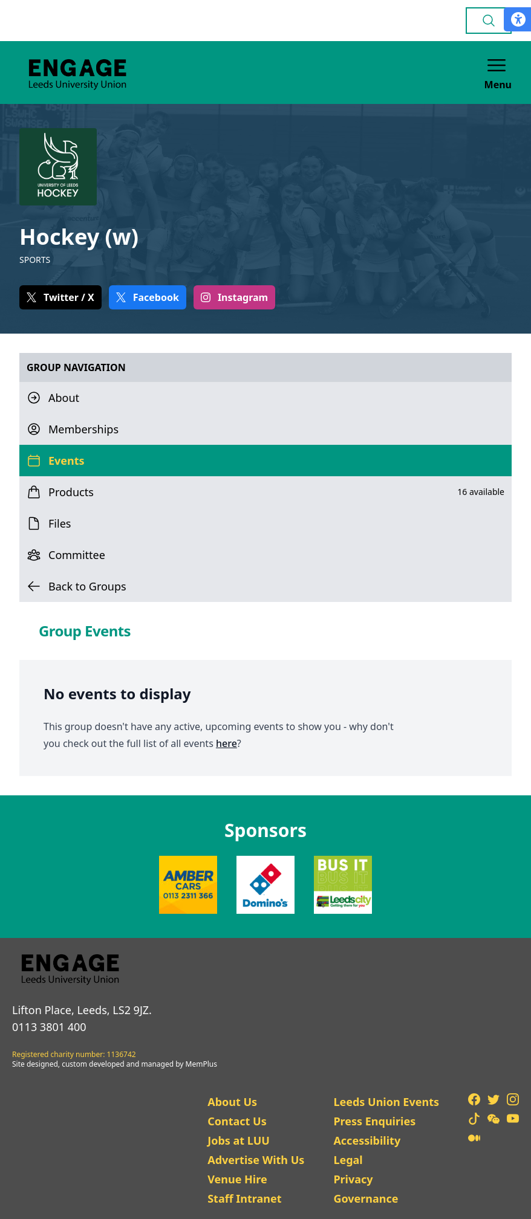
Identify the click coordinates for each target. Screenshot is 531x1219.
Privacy (353, 1179)
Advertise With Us (255, 1160)
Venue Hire (237, 1179)
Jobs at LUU (238, 1140)
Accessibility (366, 1140)
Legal (347, 1160)
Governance (365, 1198)
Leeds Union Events (386, 1102)
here (226, 743)
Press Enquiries (374, 1121)
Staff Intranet (244, 1198)
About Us (232, 1102)
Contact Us (237, 1121)
